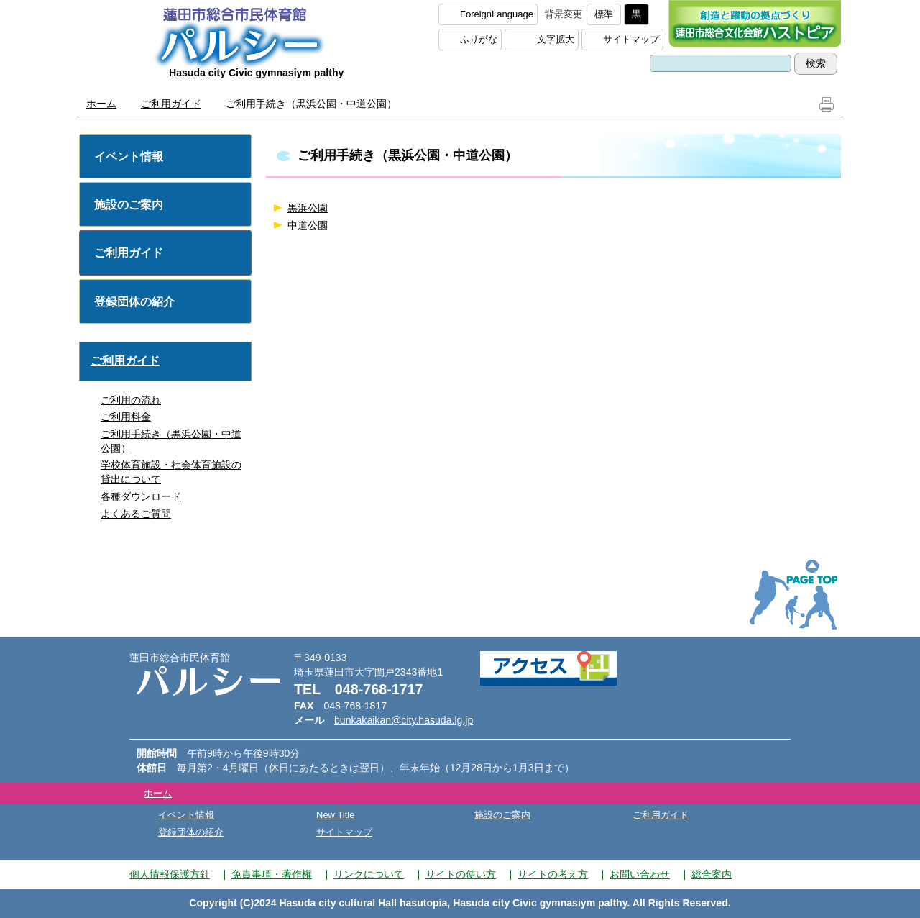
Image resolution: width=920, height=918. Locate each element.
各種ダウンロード (141, 496)
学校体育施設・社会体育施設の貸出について (171, 472)
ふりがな (478, 39)
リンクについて (369, 874)
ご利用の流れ (131, 400)
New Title (335, 814)
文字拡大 (555, 39)
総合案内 (711, 874)
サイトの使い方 (461, 874)
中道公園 (308, 225)
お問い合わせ (640, 874)
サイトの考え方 (553, 874)
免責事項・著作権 (271, 874)
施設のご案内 (128, 205)
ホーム (101, 103)
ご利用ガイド (171, 103)
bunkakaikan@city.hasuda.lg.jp (403, 720)
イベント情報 (128, 156)
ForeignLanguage (496, 14)
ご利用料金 (126, 416)
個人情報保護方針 (169, 874)
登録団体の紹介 (134, 302)
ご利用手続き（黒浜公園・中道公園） (171, 441)
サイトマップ (631, 39)
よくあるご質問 (136, 513)
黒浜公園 (308, 208)
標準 (603, 14)
